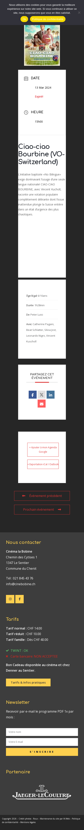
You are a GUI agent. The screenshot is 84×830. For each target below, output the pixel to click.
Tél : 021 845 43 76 (19, 578)
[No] (79, 13)
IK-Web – (67, 818)
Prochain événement (42, 509)
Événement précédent (42, 496)
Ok (24, 19)
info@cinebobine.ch (20, 584)
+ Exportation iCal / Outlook (43, 464)
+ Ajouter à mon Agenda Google (43, 449)
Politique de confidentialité (47, 19)
